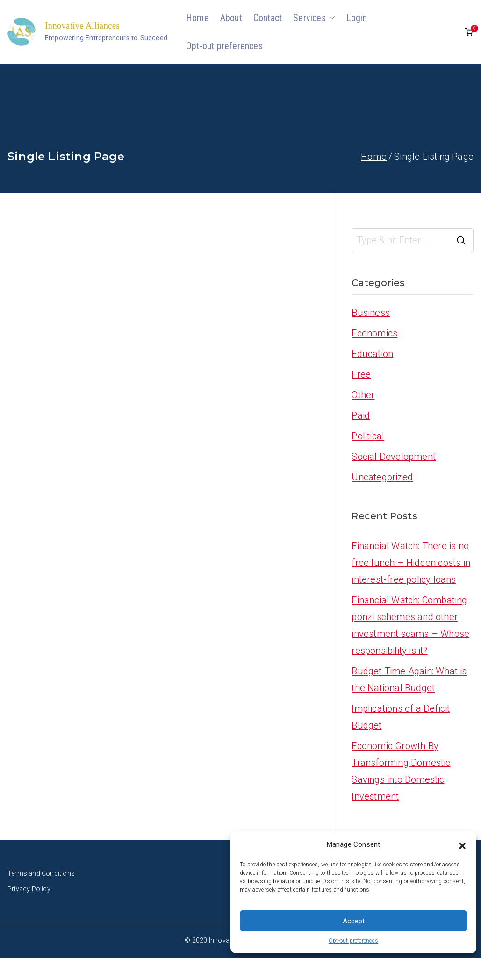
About (231, 17)
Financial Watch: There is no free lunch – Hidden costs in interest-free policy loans (411, 562)
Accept (354, 921)
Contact (267, 17)
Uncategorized (382, 477)
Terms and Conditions (41, 873)
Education (372, 353)
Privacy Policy (28, 889)
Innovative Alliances (82, 25)
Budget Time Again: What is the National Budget (409, 679)
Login (356, 17)
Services (314, 17)
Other (363, 394)
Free (361, 374)
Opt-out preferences (353, 940)
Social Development (394, 456)
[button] (462, 845)
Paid (361, 415)
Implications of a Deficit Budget (401, 717)
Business (371, 312)
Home (197, 17)
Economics (374, 333)
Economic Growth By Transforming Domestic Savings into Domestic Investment (401, 771)
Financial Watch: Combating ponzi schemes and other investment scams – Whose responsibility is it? (410, 625)
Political (368, 436)
